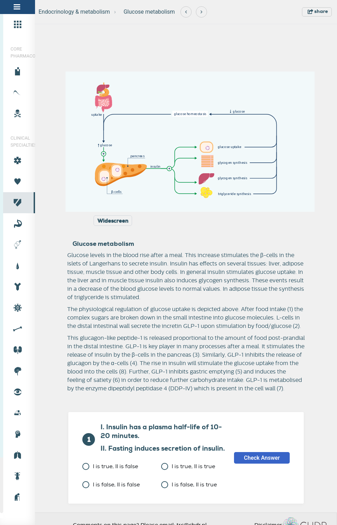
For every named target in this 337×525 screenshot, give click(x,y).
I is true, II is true (188, 466)
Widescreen (112, 220)
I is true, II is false (110, 466)
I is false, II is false (111, 484)
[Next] (201, 12)
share (318, 11)
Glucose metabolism (149, 11)
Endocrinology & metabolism (74, 11)
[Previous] (186, 12)
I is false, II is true (189, 484)
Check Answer (262, 458)
